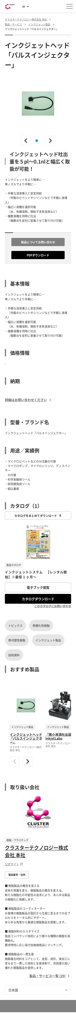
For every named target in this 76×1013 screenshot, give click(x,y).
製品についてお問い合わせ (38, 242)
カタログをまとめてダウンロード (38, 516)
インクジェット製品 (48, 640)
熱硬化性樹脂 (41, 625)
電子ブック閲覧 (38, 587)
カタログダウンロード (38, 598)
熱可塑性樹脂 (16, 640)
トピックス (15, 625)
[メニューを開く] (69, 6)
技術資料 (14, 655)
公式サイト (14, 864)
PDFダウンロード (38, 255)
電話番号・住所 (16, 875)
